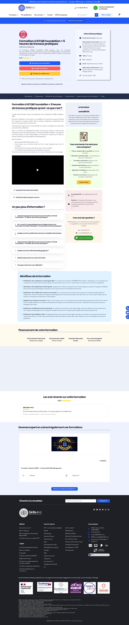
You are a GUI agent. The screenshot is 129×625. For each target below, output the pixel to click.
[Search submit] (96, 15)
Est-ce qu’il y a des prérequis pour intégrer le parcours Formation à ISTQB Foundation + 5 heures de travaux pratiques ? (38, 225)
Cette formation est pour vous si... (28, 197)
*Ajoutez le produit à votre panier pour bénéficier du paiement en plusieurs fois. (42, 84)
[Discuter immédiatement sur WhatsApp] (95, 8)
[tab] (36, 340)
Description (28, 96)
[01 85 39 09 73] (75, 8)
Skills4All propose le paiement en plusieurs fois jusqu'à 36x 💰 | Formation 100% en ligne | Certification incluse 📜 (64, 2)
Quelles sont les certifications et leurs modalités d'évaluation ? (38, 234)
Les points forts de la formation (27, 190)
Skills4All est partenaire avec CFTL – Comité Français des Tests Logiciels (32, 614)
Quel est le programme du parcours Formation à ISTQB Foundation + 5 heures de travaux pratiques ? (36, 216)
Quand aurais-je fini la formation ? (88, 96)
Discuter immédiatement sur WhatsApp (106, 8)
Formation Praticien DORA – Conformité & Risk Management (41, 468)
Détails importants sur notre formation (31, 258)
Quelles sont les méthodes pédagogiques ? (33, 251)
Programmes (39, 96)
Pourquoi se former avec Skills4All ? (30, 265)
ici (71, 208)
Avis (103, 96)
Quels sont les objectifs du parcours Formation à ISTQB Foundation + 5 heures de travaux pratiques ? (36, 242)
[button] (37, 190)
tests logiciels (42, 152)
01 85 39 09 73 (82, 8)
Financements (69, 96)
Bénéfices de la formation (54, 96)
